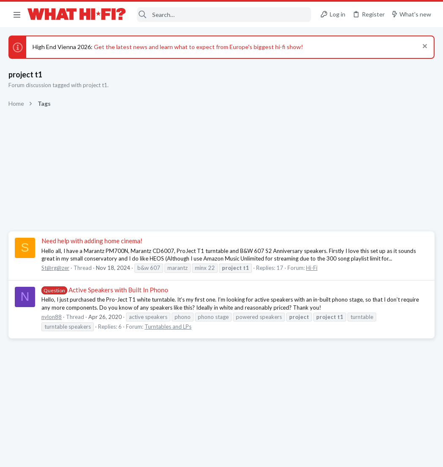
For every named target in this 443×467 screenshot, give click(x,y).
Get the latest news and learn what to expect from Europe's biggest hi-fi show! (198, 46)
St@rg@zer (55, 267)
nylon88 (51, 316)
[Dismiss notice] (423, 47)
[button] (16, 14)
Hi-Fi (311, 267)
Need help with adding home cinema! (91, 240)
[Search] (224, 14)
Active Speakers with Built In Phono (104, 290)
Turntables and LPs (168, 326)
